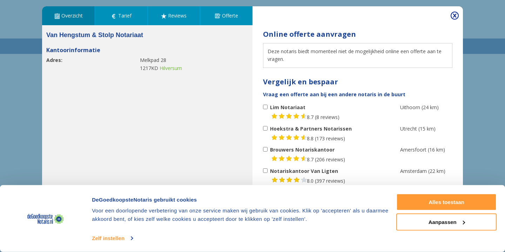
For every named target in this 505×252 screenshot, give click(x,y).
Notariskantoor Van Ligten (304, 171)
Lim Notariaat (287, 107)
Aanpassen (447, 222)
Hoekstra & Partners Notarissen (311, 128)
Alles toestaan (446, 202)
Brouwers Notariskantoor (302, 149)
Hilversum (171, 68)
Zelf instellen (108, 238)
